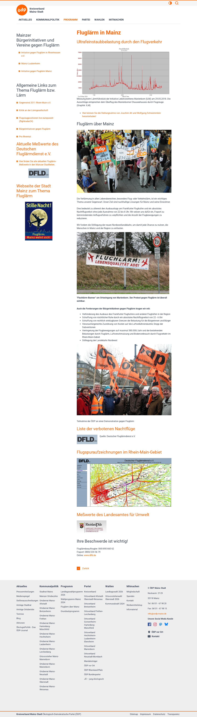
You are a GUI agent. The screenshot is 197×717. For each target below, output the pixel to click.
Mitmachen (116, 19)
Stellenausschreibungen (27, 600)
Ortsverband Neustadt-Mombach (93, 655)
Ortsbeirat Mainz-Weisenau (47, 688)
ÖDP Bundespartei (92, 674)
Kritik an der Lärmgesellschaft (33, 110)
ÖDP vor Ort (89, 665)
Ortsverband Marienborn (89, 648)
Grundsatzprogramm (70, 611)
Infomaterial (132, 609)
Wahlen (99, 19)
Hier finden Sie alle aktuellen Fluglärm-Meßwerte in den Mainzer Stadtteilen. (37, 163)
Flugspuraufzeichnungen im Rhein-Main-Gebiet (119, 452)
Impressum (145, 714)
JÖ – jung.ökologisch (94, 679)
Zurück (85, 568)
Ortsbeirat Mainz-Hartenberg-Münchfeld (47, 626)
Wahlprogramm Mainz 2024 (71, 601)
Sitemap (134, 714)
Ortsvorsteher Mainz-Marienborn (49, 658)
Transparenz (173, 714)
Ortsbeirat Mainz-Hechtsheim (47, 635)
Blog (18, 618)
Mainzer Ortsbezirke (49, 596)
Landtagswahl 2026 (114, 591)
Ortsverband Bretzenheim (89, 605)
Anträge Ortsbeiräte (25, 609)
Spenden (130, 596)
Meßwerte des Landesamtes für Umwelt (113, 514)
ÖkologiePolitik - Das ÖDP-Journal (26, 629)
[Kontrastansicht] (170, 3)
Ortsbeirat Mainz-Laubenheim (47, 643)
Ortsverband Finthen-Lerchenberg (93, 613)
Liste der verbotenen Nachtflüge (106, 428)
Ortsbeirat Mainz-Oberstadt (47, 680)
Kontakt (130, 600)
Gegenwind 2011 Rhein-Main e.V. (35, 102)
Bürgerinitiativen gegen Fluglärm (34, 129)
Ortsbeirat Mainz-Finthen (47, 617)
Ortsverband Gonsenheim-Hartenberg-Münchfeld (90, 623)
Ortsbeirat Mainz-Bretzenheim (47, 610)
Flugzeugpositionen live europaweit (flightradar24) (36, 120)
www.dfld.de (90, 555)
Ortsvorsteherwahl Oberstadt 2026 (113, 598)
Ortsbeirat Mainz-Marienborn (47, 665)
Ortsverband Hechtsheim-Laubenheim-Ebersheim (90, 637)
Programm (71, 19)
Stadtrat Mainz (46, 591)
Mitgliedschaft (133, 591)
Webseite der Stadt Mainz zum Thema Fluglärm (33, 191)
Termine (20, 614)
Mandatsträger (90, 661)
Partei (86, 19)
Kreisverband (90, 591)
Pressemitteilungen (25, 591)
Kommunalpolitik (47, 19)
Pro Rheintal (25, 136)
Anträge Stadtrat (23, 605)
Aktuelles (25, 19)
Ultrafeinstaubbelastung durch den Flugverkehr (119, 41)
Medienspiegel (23, 596)
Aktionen (20, 623)
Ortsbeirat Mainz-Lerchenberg (47, 650)
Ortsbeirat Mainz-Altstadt (47, 602)
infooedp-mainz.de (157, 614)
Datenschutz (159, 714)
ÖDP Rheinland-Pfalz (93, 670)
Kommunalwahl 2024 (114, 604)
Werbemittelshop (134, 605)
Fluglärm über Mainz (70, 607)
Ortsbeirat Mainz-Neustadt (47, 673)
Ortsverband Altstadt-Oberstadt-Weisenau (93, 598)
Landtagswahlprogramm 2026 (72, 593)
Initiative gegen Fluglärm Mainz (36, 71)
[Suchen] (176, 3)
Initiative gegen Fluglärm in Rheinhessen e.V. (40, 54)
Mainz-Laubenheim (30, 63)
